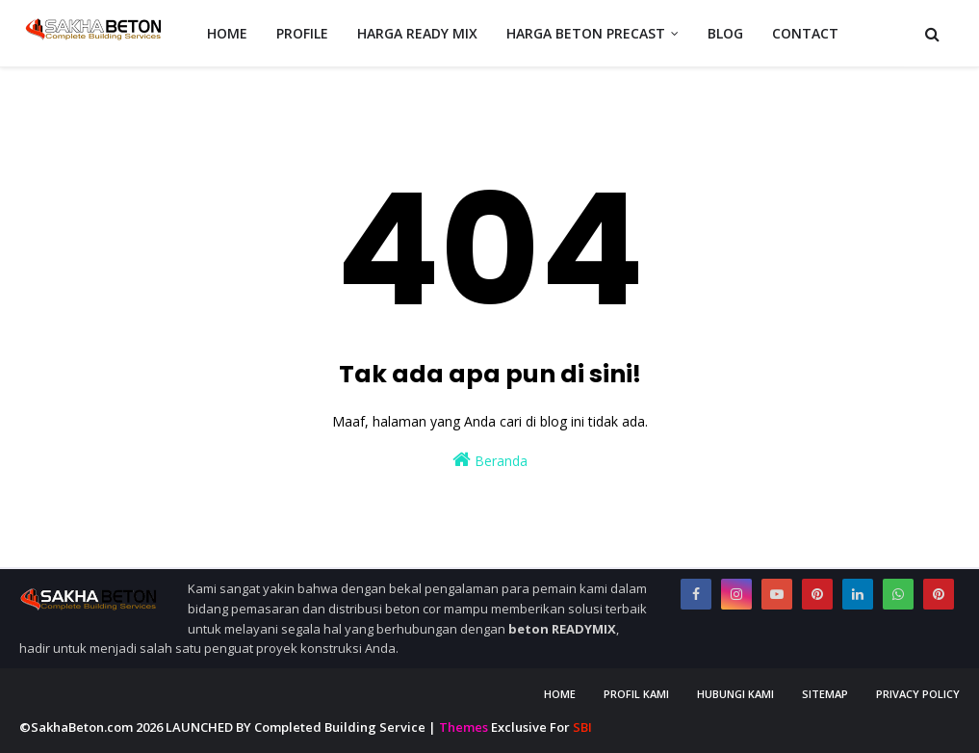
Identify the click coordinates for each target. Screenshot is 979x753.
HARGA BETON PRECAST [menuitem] (585, 33)
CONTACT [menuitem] (805, 33)
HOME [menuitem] (227, 33)
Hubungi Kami (735, 694)
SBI (582, 727)
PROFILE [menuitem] (302, 33)
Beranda (490, 460)
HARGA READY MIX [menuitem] (417, 33)
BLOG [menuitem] (725, 33)
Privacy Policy (918, 694)
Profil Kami (636, 694)
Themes (463, 727)
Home (560, 694)
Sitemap (825, 694)
